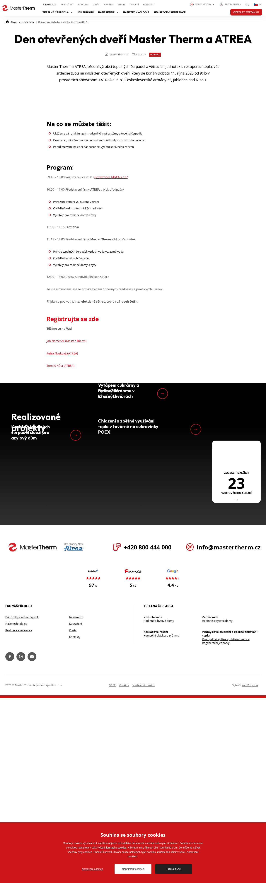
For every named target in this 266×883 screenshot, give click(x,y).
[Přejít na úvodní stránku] (18, 8)
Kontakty (149, 4)
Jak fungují (85, 12)
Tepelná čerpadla (57, 12)
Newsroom (49, 4)
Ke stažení (67, 4)
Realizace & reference (170, 12)
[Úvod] (14, 22)
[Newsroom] (28, 22)
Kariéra (108, 4)
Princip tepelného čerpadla (22, 802)
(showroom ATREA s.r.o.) (111, 288)
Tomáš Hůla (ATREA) (60, 476)
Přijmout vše (173, 869)
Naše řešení (108, 12)
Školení (134, 4)
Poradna (82, 4)
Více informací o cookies (112, 847)
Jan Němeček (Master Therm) (66, 452)
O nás (96, 4)
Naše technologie (136, 12)
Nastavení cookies (92, 869)
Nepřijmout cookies (133, 869)
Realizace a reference (18, 815)
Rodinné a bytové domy (159, 805)
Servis (121, 4)
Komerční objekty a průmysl (162, 820)
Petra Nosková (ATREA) (62, 464)
